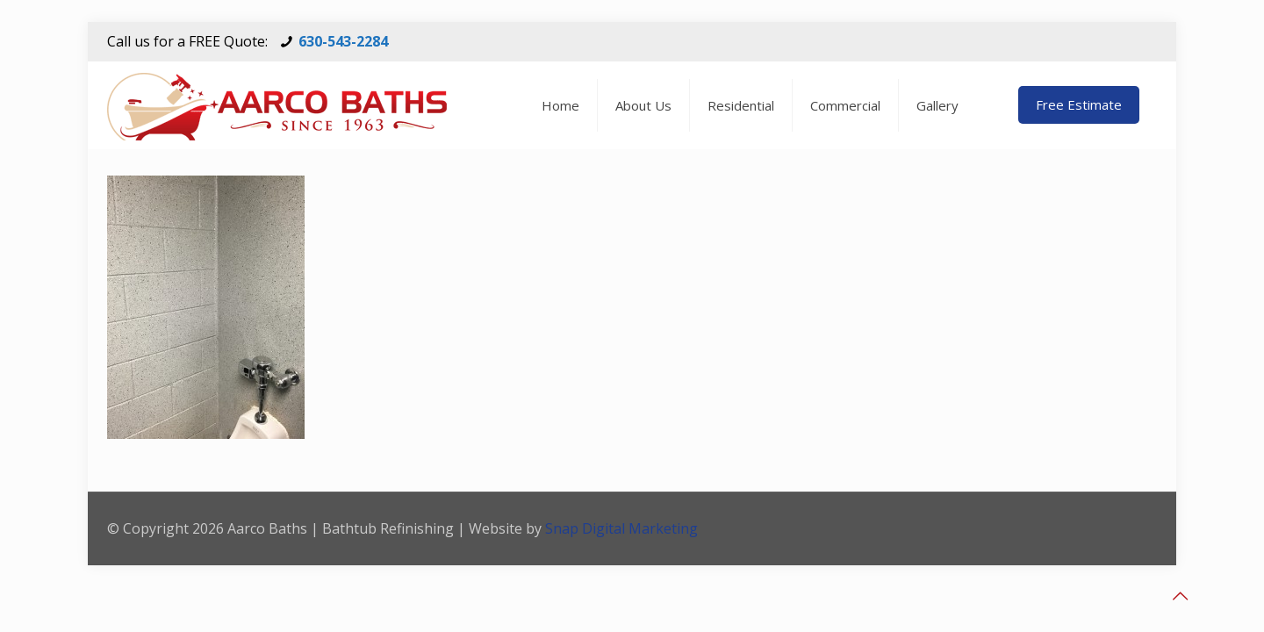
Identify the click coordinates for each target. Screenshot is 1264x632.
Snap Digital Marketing (621, 528)
